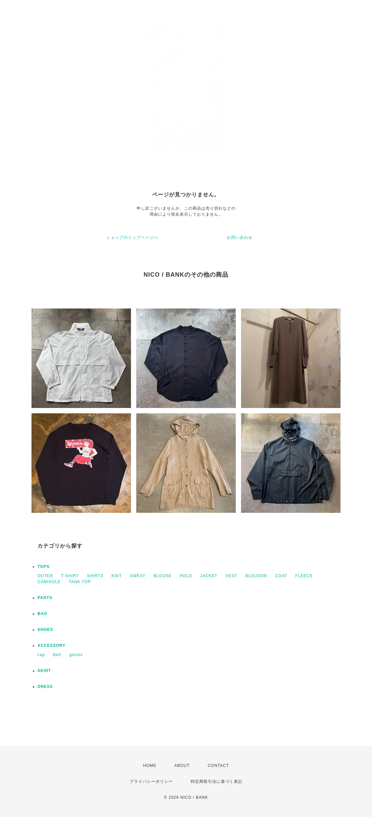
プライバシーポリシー (151, 781)
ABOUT (182, 765)
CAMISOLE (49, 581)
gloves (76, 654)
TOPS (43, 566)
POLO (186, 576)
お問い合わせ (240, 237)
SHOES (45, 629)
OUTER (45, 576)
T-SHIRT (70, 576)
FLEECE (304, 576)
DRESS (45, 686)
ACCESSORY (51, 645)
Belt (57, 654)
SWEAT (138, 576)
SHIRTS (95, 576)
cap (41, 654)
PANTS (44, 597)
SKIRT (44, 670)
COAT (281, 576)
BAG (42, 613)
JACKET (208, 576)
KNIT (116, 576)
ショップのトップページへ (132, 237)
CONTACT (218, 765)
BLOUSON (256, 576)
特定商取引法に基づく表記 (216, 781)
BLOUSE (163, 576)
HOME (149, 765)
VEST (231, 576)
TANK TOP (80, 581)
